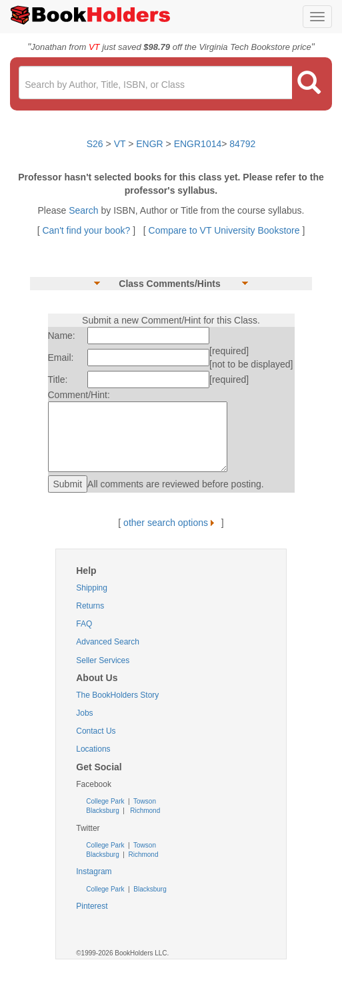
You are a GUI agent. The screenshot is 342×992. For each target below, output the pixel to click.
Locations (93, 749)
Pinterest (91, 906)
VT (121, 143)
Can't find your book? (87, 230)
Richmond (144, 810)
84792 (242, 143)
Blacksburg (102, 810)
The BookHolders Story (117, 695)
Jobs (84, 713)
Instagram (93, 871)
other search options (171, 522)
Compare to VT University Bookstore (224, 230)
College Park (106, 801)
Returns (90, 606)
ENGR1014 (198, 143)
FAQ (84, 623)
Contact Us (95, 731)
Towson (143, 801)
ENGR (149, 143)
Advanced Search (107, 641)
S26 (95, 143)
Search (85, 210)
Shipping (91, 588)
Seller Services (102, 660)
